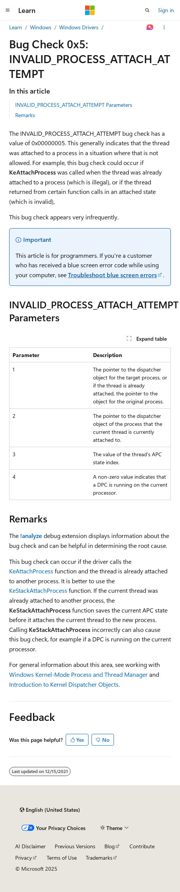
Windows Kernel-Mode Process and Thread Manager (78, 674)
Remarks (25, 115)
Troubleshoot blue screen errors (112, 275)
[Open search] (147, 10)
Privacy (23, 857)
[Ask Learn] (150, 27)
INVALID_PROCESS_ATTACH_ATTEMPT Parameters (73, 104)
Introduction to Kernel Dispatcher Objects (63, 684)
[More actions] (164, 27)
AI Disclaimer (30, 846)
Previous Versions (75, 846)
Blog (109, 846)
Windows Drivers (78, 27)
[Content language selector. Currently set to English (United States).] (50, 810)
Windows (40, 27)
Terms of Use (62, 857)
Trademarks (99, 857)
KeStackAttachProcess (38, 590)
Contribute (142, 846)
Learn (15, 27)
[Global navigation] (7, 10)
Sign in (166, 10)
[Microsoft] (90, 10)
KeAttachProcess (31, 571)
